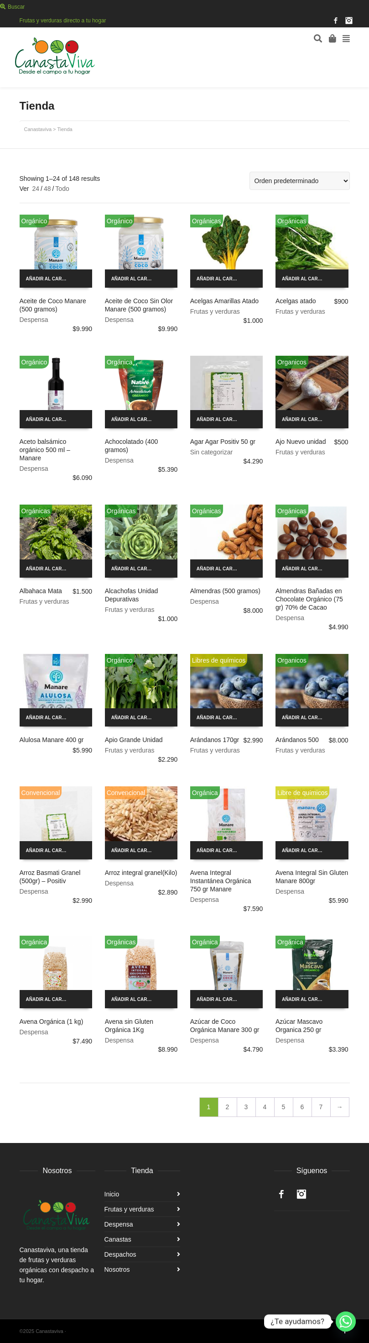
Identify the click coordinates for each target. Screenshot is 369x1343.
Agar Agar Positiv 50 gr (222, 441)
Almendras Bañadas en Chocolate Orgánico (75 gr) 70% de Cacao (309, 599)
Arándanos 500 (297, 739)
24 (35, 188)
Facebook (335, 20)
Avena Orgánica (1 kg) (51, 1021)
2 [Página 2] (227, 1107)
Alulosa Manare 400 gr (52, 739)
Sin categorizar (211, 452)
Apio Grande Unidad (134, 739)
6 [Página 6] (302, 1107)
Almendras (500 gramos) (225, 591)
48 (47, 188)
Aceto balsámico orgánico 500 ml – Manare (45, 450)
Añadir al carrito (49, 278)
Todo (62, 188)
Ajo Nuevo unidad (300, 441)
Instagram (348, 20)
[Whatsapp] (346, 1321)
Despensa (34, 319)
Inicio (112, 1194)
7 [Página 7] (321, 1107)
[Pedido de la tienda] (299, 181)
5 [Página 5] (284, 1107)
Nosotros (117, 1269)
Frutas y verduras (215, 311)
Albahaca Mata (41, 591)
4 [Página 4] (265, 1107)
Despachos (120, 1254)
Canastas (117, 1239)
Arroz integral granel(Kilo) (141, 872)
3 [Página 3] (246, 1107)
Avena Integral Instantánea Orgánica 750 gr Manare (220, 881)
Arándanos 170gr (214, 739)
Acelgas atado (295, 301)
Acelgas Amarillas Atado (224, 301)
